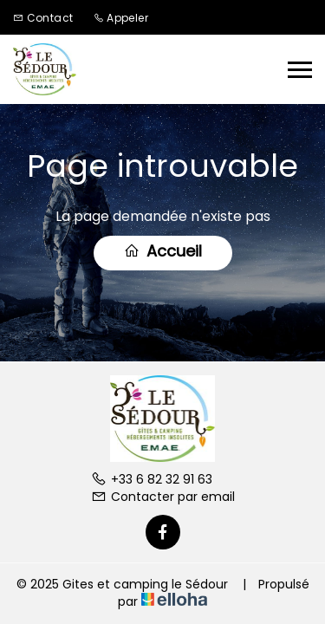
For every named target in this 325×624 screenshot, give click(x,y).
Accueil (163, 251)
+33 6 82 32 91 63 (151, 479)
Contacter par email (163, 496)
